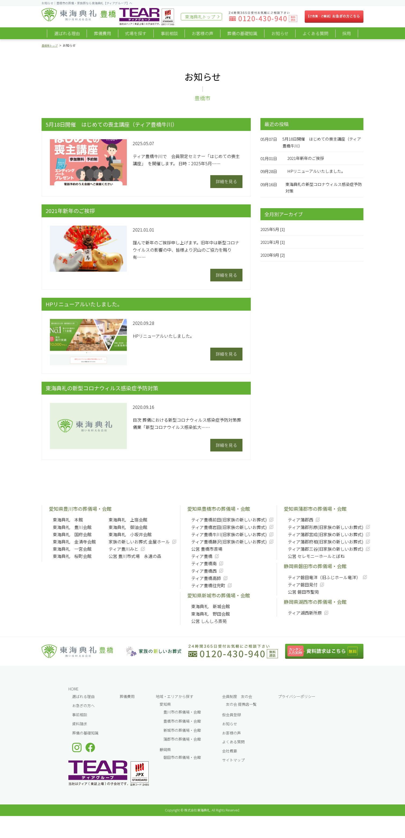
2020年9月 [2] (274, 256)
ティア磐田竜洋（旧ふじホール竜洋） (324, 577)
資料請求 (79, 723)
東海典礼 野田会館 (210, 614)
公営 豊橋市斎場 (206, 549)
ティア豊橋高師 (206, 578)
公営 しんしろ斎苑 (209, 621)
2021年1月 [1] (274, 244)
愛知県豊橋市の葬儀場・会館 (218, 508)
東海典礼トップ (200, 16)
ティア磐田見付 (303, 584)
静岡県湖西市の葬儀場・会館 (315, 601)
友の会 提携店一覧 (241, 704)
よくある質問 (315, 33)
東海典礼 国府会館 (72, 534)
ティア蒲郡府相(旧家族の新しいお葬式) (325, 541)
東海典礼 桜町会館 (72, 556)
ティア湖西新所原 (305, 612)
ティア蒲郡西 (300, 519)
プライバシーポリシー (296, 696)
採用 (346, 33)
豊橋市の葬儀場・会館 (182, 721)
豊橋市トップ (51, 45)
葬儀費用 (102, 33)
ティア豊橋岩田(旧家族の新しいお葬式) (229, 527)
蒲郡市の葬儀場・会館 (182, 739)
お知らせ (280, 33)
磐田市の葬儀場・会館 (182, 757)
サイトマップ (233, 760)
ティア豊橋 (201, 556)
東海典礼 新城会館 (210, 606)
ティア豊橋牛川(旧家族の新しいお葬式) (229, 534)
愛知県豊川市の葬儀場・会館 (80, 508)
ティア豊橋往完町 (208, 585)
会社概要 (229, 751)
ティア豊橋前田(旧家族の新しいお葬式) (229, 519)
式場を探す (135, 33)
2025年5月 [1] (274, 230)
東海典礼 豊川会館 (72, 527)
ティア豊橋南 (204, 563)
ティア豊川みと (123, 549)
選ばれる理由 (67, 33)
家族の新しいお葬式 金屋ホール (139, 541)
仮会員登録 (231, 714)
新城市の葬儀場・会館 (182, 730)
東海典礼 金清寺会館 (74, 541)
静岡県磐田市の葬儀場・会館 (315, 566)
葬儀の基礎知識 (242, 33)
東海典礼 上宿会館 (128, 519)
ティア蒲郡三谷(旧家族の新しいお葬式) (325, 549)
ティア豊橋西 (204, 571)
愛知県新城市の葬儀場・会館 (218, 595)
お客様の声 (202, 33)
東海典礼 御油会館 (128, 527)
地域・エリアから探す (174, 696)
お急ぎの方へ (83, 705)
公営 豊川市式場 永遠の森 (135, 556)
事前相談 (169, 33)
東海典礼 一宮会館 (72, 549)
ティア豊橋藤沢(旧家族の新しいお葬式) (229, 541)
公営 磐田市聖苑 (303, 592)
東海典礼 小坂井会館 (130, 534)
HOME (73, 689)
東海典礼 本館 (68, 519)
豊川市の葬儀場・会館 (182, 712)
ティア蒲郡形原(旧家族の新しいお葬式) (325, 527)
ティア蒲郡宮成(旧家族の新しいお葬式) (325, 534)
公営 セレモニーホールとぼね (316, 556)
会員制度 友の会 (237, 696)
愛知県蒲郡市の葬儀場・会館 (315, 508)
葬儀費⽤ (127, 696)
